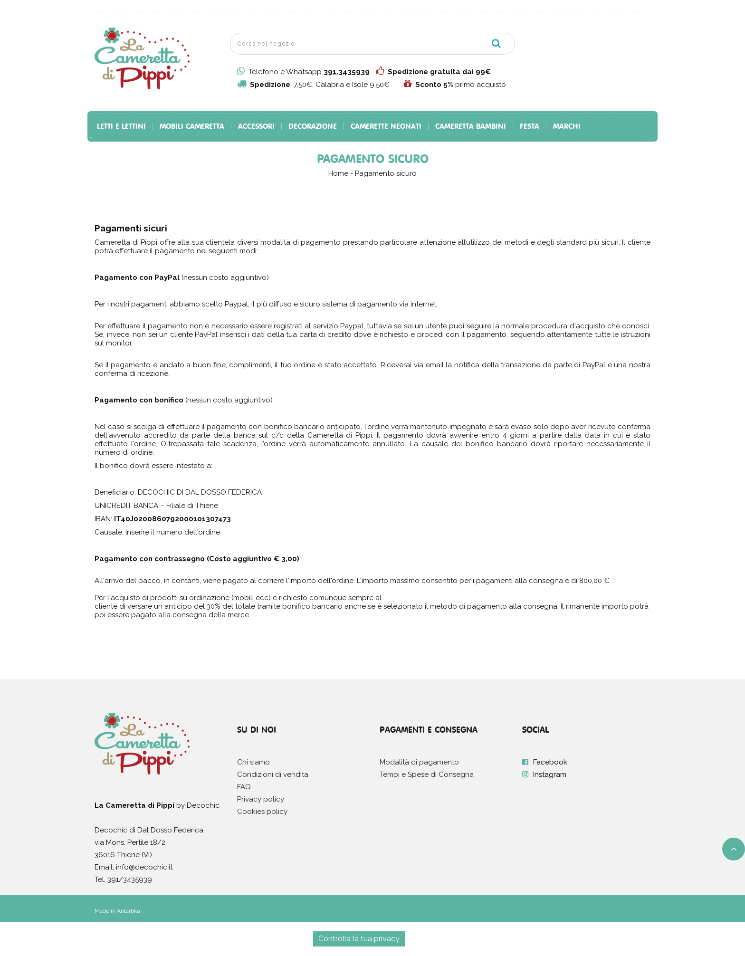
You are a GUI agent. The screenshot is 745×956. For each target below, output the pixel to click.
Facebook (550, 762)
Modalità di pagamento (419, 762)
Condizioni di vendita (272, 774)
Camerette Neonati (386, 126)
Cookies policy (262, 811)
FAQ (244, 787)
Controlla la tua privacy (359, 938)
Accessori (256, 126)
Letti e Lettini (121, 126)
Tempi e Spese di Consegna (427, 774)
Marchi (567, 126)
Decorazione (312, 126)
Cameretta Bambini (470, 126)
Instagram (549, 774)
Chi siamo (253, 762)
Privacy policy (260, 799)
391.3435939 (347, 71)
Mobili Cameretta (192, 126)
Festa (529, 126)
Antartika (128, 911)
